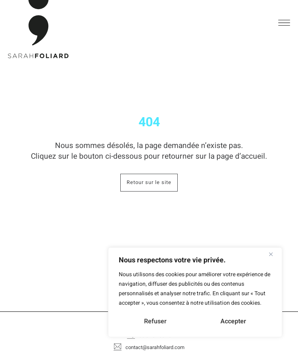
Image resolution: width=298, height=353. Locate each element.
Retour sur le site (145, 183)
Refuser (155, 321)
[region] (195, 292)
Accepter (233, 321)
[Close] (274, 254)
